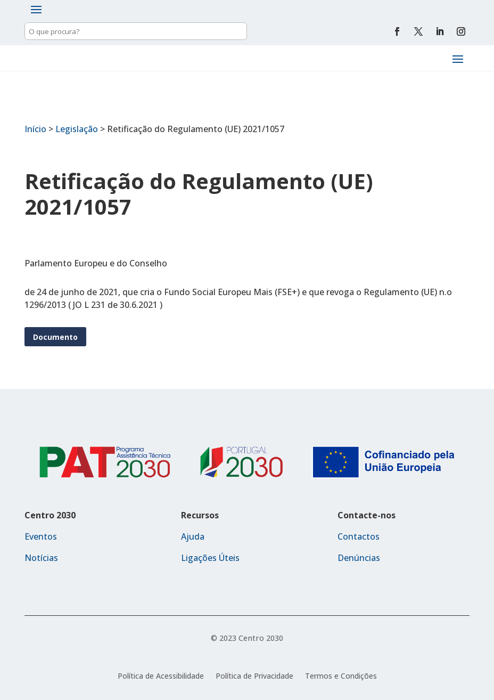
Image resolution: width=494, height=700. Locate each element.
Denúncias (358, 558)
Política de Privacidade (254, 676)
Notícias (41, 558)
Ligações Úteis (210, 558)
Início (35, 129)
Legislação (76, 129)
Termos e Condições (341, 676)
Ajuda (192, 536)
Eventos (40, 536)
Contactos (358, 536)
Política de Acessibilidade (161, 676)
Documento (55, 337)
